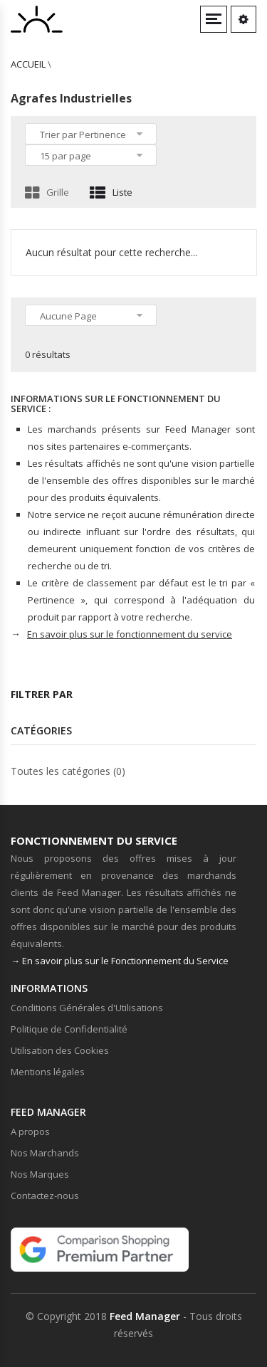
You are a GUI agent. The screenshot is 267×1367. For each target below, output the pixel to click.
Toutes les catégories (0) (68, 771)
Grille (47, 192)
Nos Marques (40, 1174)
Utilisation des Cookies (60, 1050)
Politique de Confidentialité (69, 1029)
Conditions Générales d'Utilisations (87, 1007)
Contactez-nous (45, 1195)
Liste (111, 192)
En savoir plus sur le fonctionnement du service (129, 634)
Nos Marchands (45, 1152)
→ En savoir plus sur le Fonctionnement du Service (120, 960)
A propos (30, 1131)
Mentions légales (48, 1071)
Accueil (28, 64)
